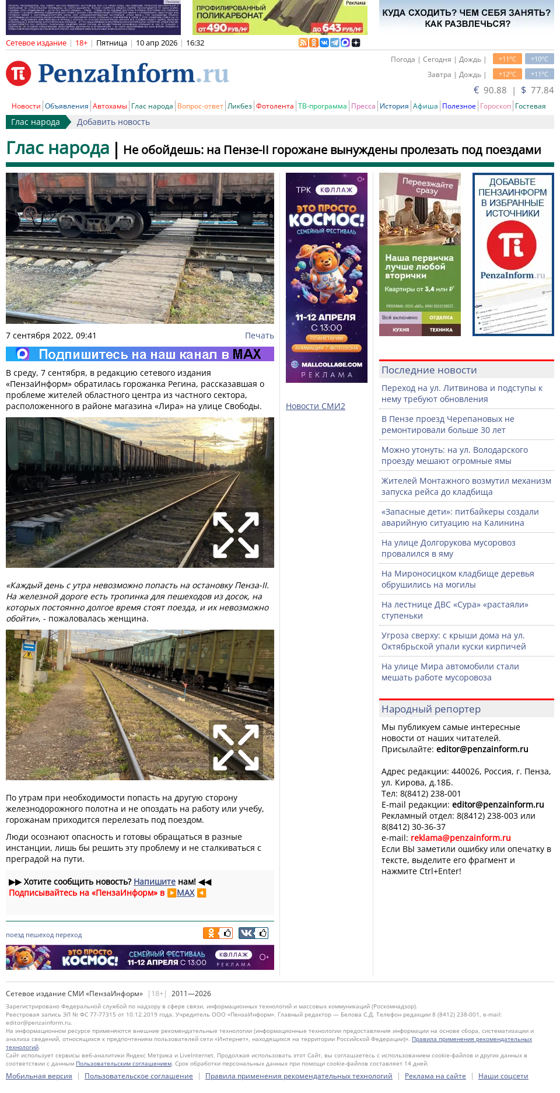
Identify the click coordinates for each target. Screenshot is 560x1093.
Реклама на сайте (435, 1076)
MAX (185, 892)
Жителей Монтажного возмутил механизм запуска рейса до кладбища (466, 486)
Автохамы (110, 106)
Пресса (363, 106)
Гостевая (530, 106)
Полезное (459, 106)
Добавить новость (113, 121)
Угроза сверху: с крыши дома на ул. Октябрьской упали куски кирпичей (454, 641)
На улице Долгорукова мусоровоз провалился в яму (449, 548)
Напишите (155, 881)
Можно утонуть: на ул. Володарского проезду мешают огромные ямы (455, 455)
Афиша (425, 106)
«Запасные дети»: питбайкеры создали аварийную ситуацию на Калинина (460, 517)
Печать (259, 335)
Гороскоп (495, 106)
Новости (26, 106)
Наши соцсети (503, 1076)
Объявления (67, 106)
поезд (15, 934)
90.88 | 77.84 (514, 90)
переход (68, 934)
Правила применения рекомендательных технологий (299, 1076)
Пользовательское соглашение (139, 1076)
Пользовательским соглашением (124, 1063)
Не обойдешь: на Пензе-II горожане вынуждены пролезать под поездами (332, 150)
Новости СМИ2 (315, 405)
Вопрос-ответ (200, 106)
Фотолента (275, 106)
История (394, 106)
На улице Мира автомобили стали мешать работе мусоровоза (450, 672)
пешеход (40, 934)
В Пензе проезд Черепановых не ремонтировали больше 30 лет (448, 424)
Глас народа (152, 106)
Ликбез (240, 106)
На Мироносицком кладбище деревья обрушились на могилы (458, 579)
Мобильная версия (39, 1076)
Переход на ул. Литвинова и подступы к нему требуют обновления (462, 393)
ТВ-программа (322, 106)
